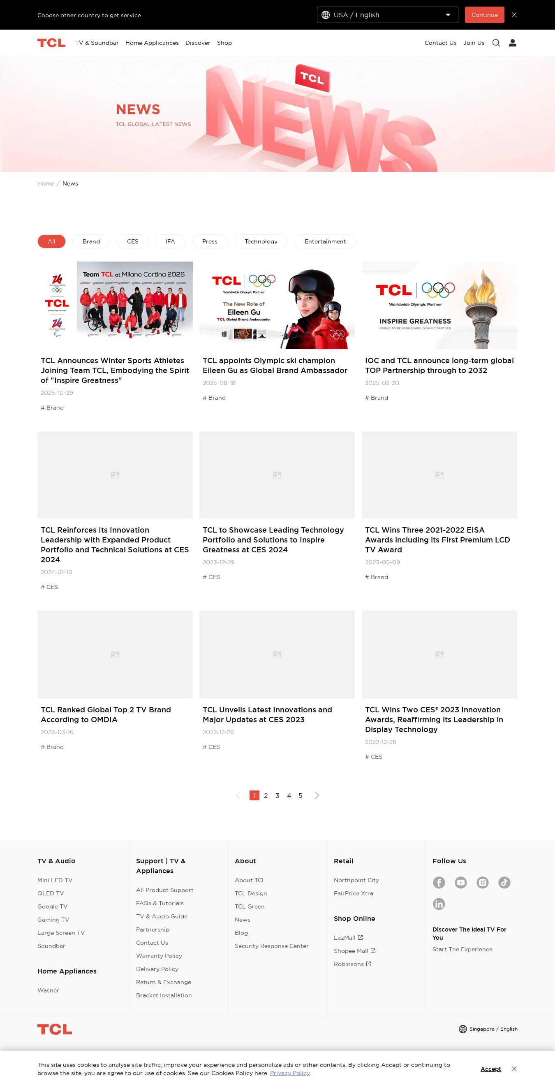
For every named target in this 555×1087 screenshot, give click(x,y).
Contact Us (152, 942)
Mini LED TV (55, 880)
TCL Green (250, 906)
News (242, 919)
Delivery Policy (157, 969)
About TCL (250, 880)
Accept (491, 1069)
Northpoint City (356, 880)
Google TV (52, 906)
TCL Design (251, 893)
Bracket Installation (164, 995)
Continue (485, 15)
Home (45, 183)
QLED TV (50, 893)
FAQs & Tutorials (160, 903)
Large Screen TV (61, 932)
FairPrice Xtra (353, 893)
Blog (241, 932)
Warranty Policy (159, 956)
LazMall (348, 937)
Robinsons (352, 964)
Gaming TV (53, 919)
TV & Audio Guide (161, 916)
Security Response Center (272, 946)
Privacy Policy (290, 1073)
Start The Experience (462, 949)
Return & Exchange (163, 982)
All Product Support (165, 890)
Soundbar (51, 946)
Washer (48, 990)
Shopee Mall (355, 951)
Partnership (152, 929)
